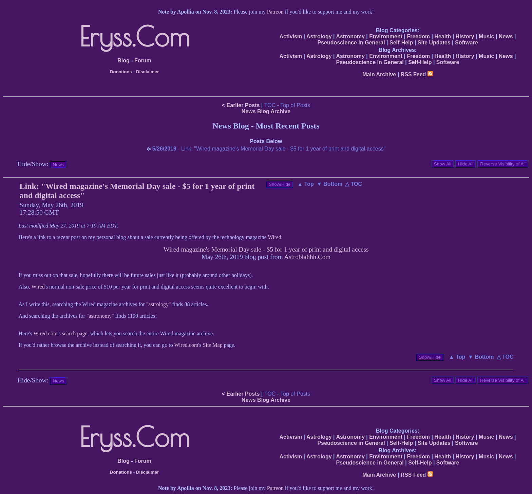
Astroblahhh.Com (307, 256)
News (506, 36)
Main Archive (379, 74)
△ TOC (353, 184)
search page (74, 333)
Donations (121, 71)
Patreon (275, 12)
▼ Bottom (329, 184)
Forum (142, 60)
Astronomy (350, 36)
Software (466, 42)
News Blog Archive (266, 111)
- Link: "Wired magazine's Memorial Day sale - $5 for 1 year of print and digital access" (269, 149)
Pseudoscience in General (351, 42)
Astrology (319, 36)
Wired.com (45, 333)
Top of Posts (295, 105)
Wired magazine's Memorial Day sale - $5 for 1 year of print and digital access (266, 249)
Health (442, 36)
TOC (270, 105)
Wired (274, 237)
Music (486, 36)
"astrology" (158, 304)
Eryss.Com (134, 36)
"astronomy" (100, 316)
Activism (290, 36)
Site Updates (434, 42)
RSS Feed (417, 74)
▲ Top (305, 184)
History (465, 36)
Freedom (418, 36)
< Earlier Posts (241, 105)
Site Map (212, 345)
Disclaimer (147, 71)
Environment (385, 36)
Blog (123, 60)
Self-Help (401, 42)
